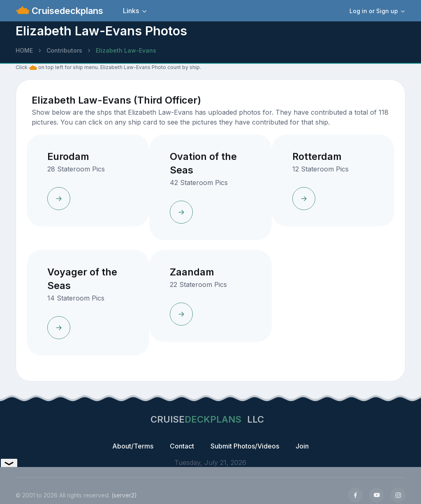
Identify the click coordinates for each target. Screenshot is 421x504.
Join (302, 446)
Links (131, 11)
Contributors (64, 50)
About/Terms (132, 446)
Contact (182, 446)
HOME (24, 50)
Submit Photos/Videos (244, 446)
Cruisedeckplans (66, 10)
